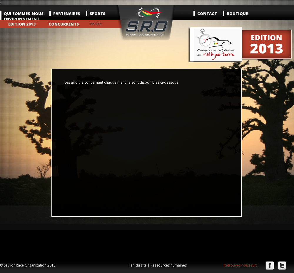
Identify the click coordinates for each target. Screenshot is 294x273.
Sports (97, 13)
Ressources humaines (169, 265)
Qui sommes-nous (24, 13)
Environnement (21, 18)
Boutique (237, 13)
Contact (207, 13)
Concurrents (64, 24)
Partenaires (66, 13)
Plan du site (137, 265)
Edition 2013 (22, 24)
